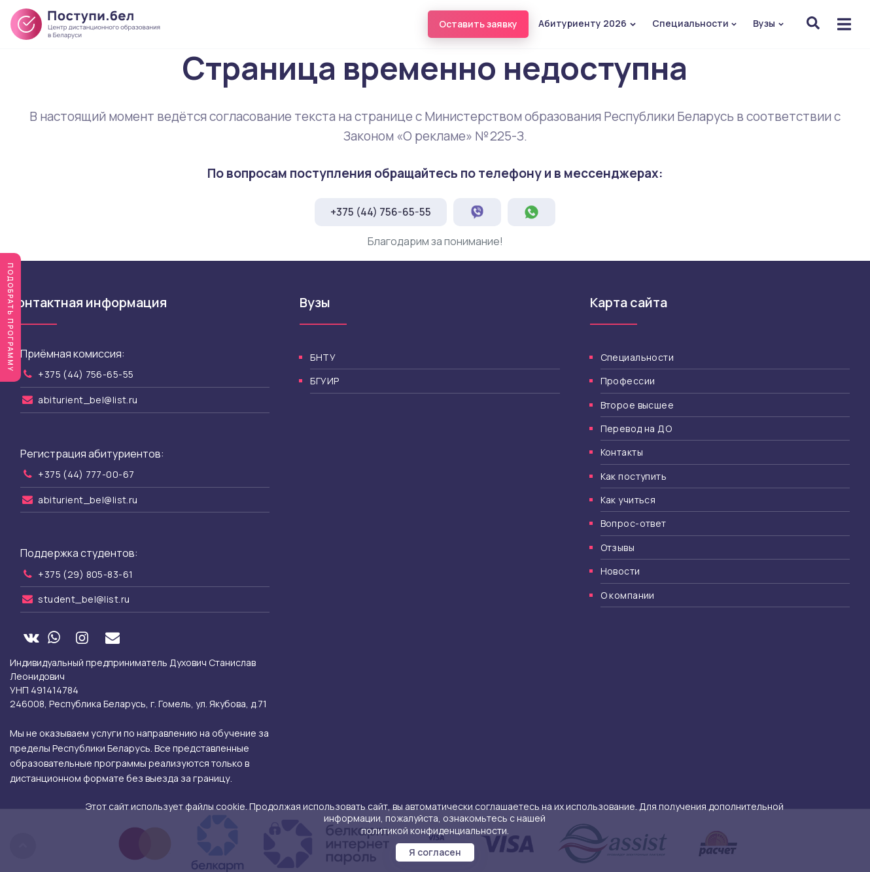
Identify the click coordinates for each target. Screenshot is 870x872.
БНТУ (323, 357)
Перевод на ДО (636, 428)
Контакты (621, 452)
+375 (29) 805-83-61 (85, 574)
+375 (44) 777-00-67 (86, 474)
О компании (627, 595)
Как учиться (628, 500)
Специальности (695, 23)
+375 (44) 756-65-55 (380, 212)
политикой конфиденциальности (434, 830)
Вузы (768, 23)
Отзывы (617, 547)
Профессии (627, 381)
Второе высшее (637, 405)
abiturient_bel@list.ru (87, 400)
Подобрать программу (10, 317)
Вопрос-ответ (633, 523)
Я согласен (435, 852)
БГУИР (324, 381)
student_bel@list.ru (84, 599)
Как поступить (633, 476)
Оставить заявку (478, 24)
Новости (620, 571)
